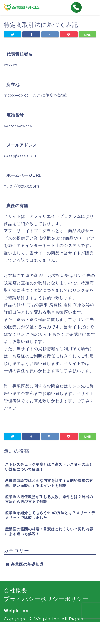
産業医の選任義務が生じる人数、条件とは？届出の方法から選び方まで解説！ (49, 499)
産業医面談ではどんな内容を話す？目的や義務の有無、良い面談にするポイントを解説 (49, 482)
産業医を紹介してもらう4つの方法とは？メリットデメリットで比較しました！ (50, 515)
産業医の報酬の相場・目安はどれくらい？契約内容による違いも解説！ (49, 531)
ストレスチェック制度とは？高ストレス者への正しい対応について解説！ (49, 466)
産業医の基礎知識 (27, 564)
